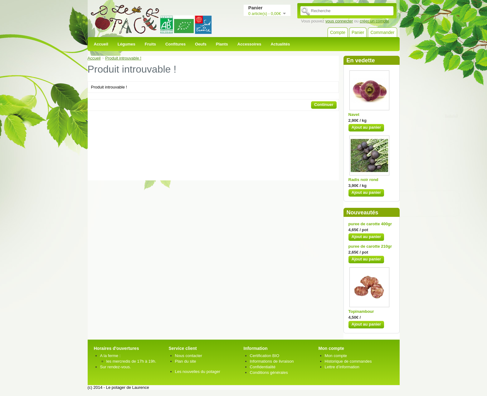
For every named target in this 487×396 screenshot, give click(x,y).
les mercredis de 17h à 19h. (131, 361)
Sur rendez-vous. (115, 367)
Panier (358, 32)
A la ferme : (110, 355)
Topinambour (361, 311)
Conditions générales (269, 372)
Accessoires (249, 44)
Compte (337, 32)
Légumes (126, 44)
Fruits (150, 44)
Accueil (101, 44)
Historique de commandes (348, 361)
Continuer (323, 104)
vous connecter (339, 21)
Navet (353, 114)
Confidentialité (262, 367)
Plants (222, 44)
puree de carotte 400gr (370, 224)
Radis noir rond (363, 179)
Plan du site (185, 361)
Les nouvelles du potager (197, 371)
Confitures (175, 44)
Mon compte (336, 355)
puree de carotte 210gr (370, 246)
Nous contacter (188, 355)
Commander (382, 32)
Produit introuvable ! (123, 58)
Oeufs (201, 44)
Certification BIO (265, 355)
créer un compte (374, 21)
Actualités (280, 44)
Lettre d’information (342, 367)
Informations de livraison (272, 361)
